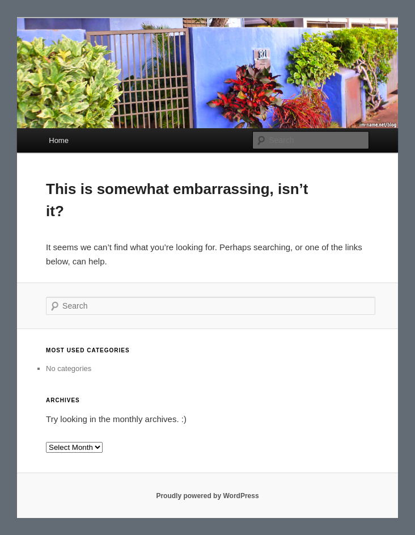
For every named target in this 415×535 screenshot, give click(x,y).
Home (59, 140)
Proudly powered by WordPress (207, 496)
